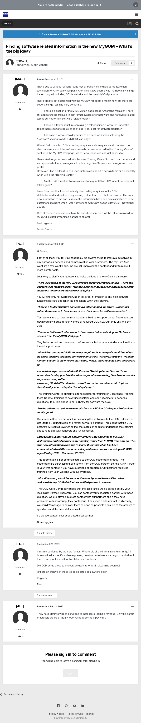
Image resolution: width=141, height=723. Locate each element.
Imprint (90, 713)
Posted (50, 79)
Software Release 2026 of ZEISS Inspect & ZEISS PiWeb (70, 34)
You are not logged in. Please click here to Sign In (68, 4)
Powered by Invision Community (70, 718)
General (43, 64)
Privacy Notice (56, 713)
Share (101, 63)
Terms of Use (75, 713)
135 (20, 273)
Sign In (70, 673)
